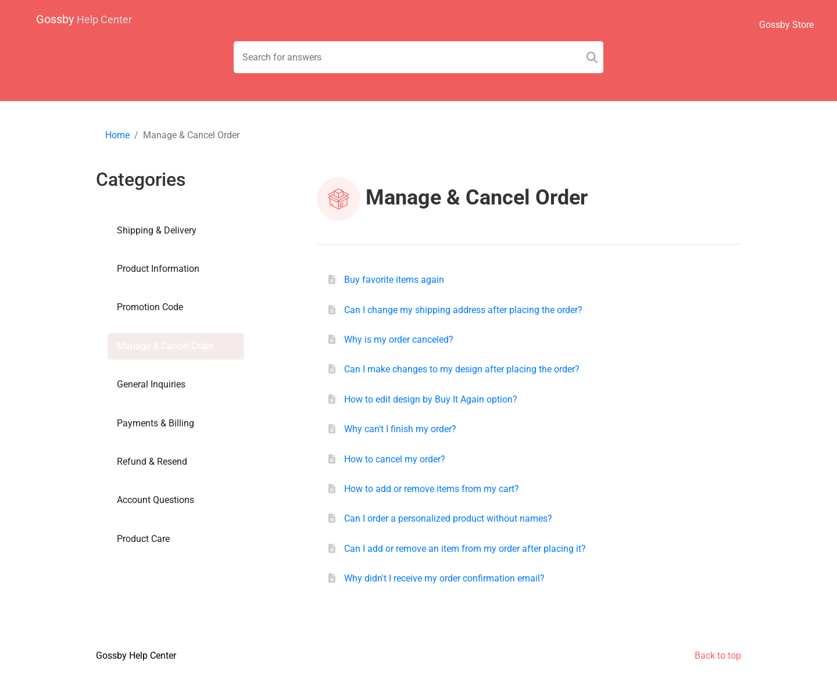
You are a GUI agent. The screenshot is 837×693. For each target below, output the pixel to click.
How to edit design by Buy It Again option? (430, 399)
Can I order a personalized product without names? (448, 518)
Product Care (143, 538)
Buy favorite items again (394, 279)
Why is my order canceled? (398, 339)
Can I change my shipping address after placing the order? (463, 309)
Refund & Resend (152, 461)
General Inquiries (151, 384)
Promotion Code (150, 307)
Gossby (84, 19)
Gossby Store (786, 24)
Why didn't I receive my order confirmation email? (444, 578)
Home (117, 135)
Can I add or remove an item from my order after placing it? (465, 548)
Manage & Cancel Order (165, 345)
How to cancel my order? (394, 459)
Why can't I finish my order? (400, 429)
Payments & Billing (155, 423)
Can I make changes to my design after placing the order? (462, 369)
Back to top (718, 655)
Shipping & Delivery (156, 230)
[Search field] (419, 57)
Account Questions (155, 499)
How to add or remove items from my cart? (431, 488)
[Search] (592, 57)
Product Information (158, 268)
